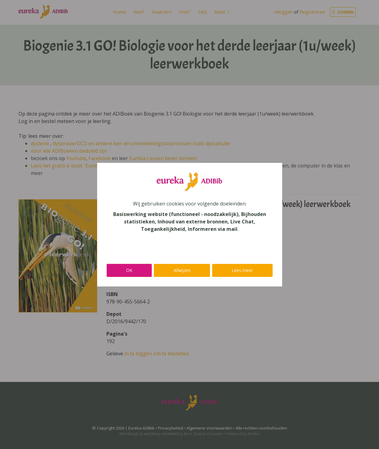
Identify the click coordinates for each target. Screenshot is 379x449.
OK (129, 270)
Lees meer (242, 270)
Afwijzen (182, 270)
